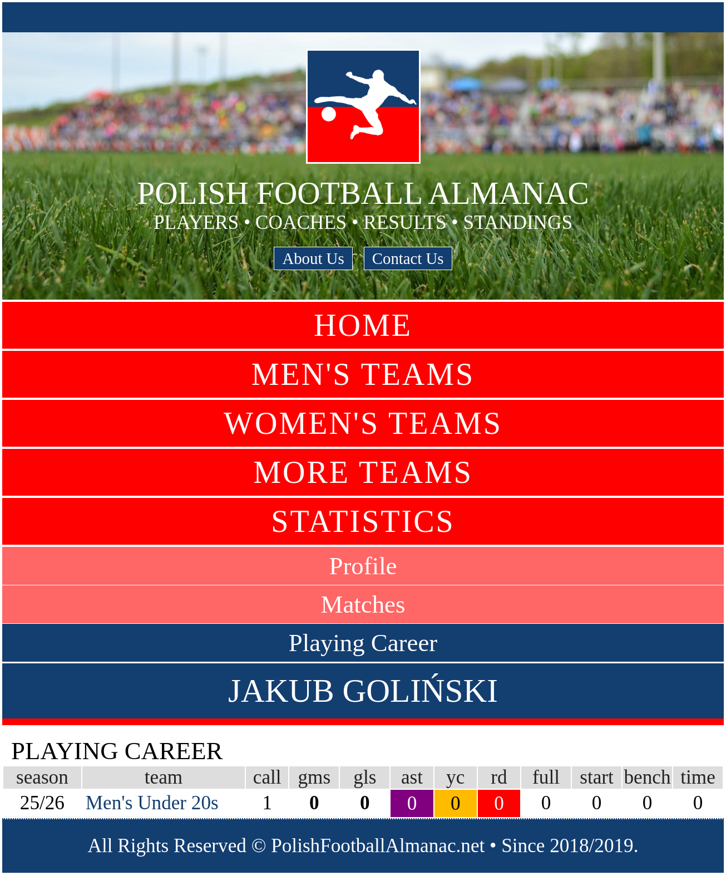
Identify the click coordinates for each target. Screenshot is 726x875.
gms (314, 777)
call (267, 777)
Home (363, 325)
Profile (363, 566)
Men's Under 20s (152, 803)
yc (455, 777)
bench (647, 777)
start (597, 777)
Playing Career (363, 643)
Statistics (363, 521)
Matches (363, 604)
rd (499, 777)
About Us (313, 258)
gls (364, 777)
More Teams (363, 472)
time (697, 777)
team (163, 777)
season (42, 777)
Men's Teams (363, 374)
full (546, 777)
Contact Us (408, 258)
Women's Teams (363, 423)
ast (412, 777)
